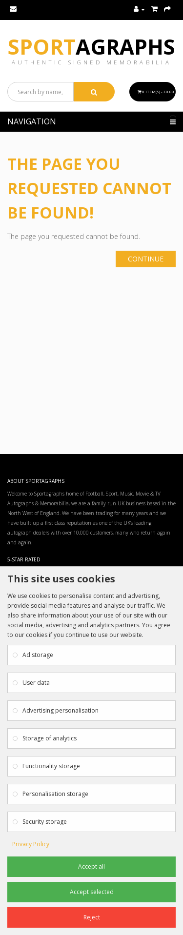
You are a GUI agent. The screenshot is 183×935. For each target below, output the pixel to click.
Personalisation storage (55, 794)
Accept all (91, 866)
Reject (91, 917)
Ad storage (37, 655)
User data (36, 682)
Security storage (44, 821)
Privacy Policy (30, 844)
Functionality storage (51, 766)
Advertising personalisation (60, 710)
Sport (91, 46)
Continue (145, 258)
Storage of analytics (49, 738)
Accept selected (92, 892)
